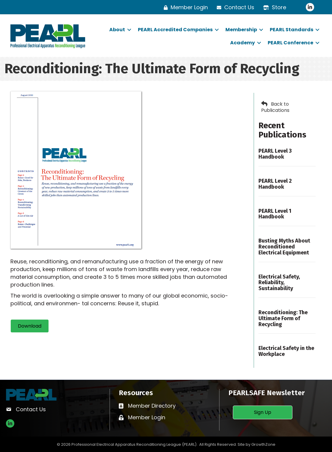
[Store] (273, 7)
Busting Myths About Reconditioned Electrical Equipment (284, 246)
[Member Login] (184, 7)
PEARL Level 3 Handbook (275, 154)
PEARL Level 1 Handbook (274, 214)
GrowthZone (263, 444)
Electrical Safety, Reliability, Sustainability (279, 282)
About (117, 29)
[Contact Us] (234, 7)
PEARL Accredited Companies (175, 29)
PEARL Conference (290, 42)
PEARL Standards (291, 29)
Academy (242, 42)
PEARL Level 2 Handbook (275, 184)
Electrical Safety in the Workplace (286, 351)
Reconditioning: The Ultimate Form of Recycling (283, 318)
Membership (241, 29)
